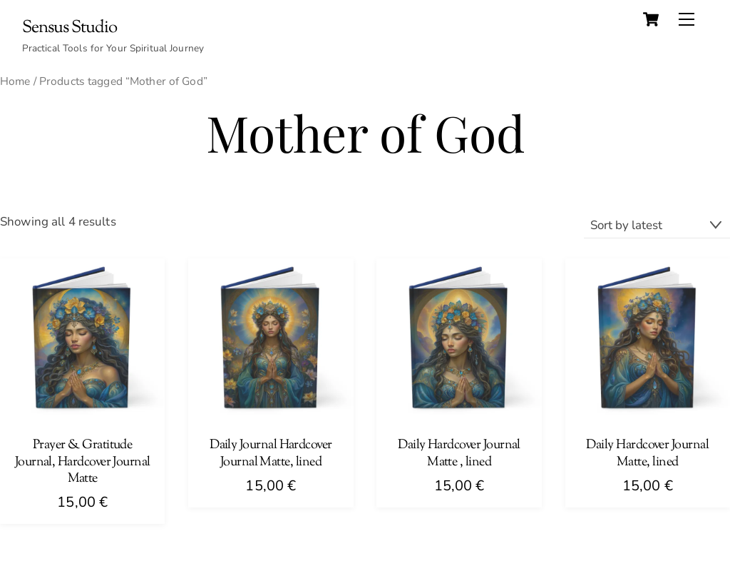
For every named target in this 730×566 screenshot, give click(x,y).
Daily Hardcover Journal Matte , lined (459, 454)
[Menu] (686, 19)
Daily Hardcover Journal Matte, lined (647, 454)
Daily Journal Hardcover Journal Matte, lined (271, 454)
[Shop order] (657, 225)
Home (15, 81)
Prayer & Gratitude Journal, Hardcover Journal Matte (82, 462)
